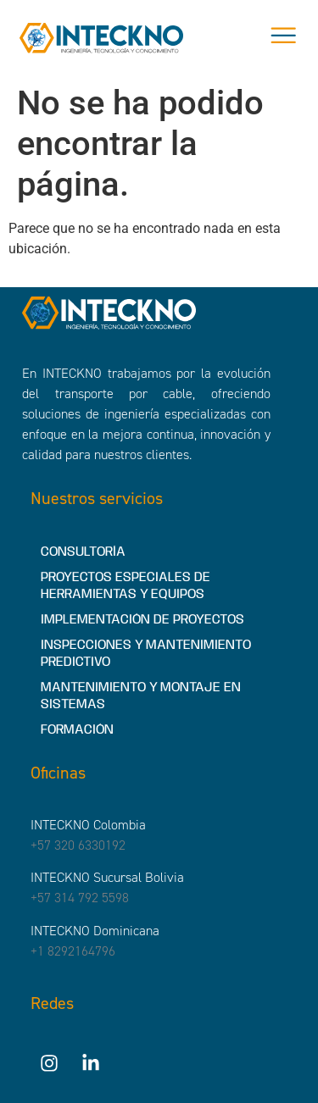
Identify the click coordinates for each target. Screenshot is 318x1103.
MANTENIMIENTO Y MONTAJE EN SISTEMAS (141, 696)
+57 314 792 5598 (80, 898)
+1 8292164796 (73, 951)
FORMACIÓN (77, 730)
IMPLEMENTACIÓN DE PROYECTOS (142, 619)
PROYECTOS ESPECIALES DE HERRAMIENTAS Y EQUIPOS (125, 585)
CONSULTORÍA (83, 552)
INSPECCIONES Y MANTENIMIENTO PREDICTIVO (146, 653)
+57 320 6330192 (78, 845)
